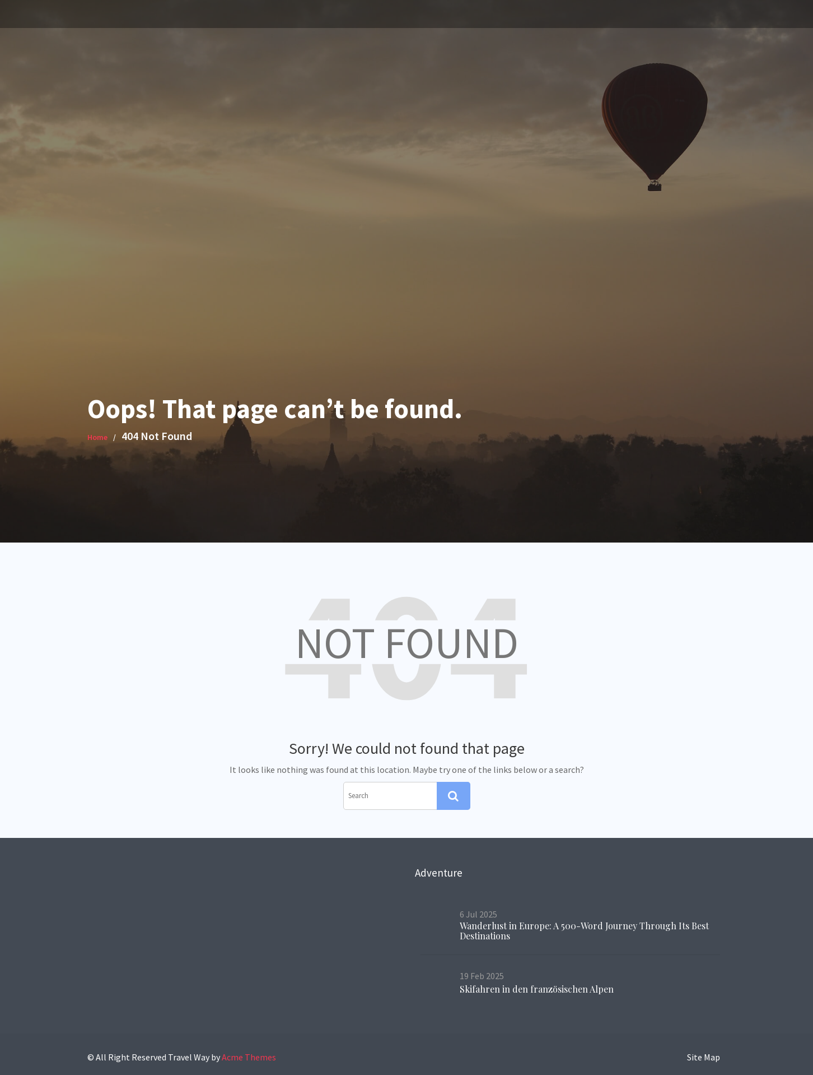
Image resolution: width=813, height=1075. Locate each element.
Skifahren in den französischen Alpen (539, 986)
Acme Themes (249, 1057)
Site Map (703, 1057)
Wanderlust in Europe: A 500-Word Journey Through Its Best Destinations (583, 931)
